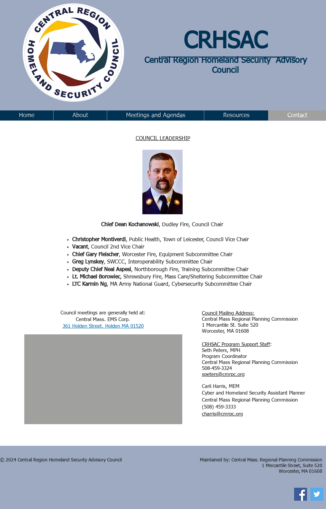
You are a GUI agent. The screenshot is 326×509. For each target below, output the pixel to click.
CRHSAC (225, 41)
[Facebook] (300, 494)
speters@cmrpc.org (223, 374)
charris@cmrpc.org (222, 414)
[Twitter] (316, 494)
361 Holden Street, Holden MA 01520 (103, 326)
